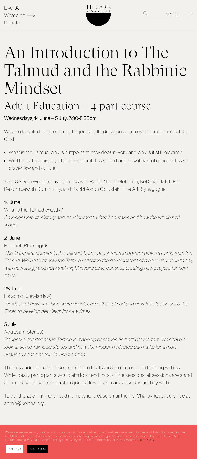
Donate (12, 23)
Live (8, 8)
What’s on (14, 15)
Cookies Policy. (144, 440)
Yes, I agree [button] (37, 449)
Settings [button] (15, 449)
